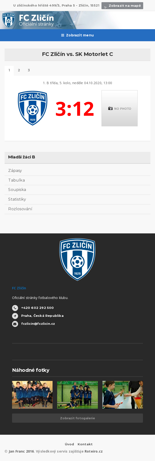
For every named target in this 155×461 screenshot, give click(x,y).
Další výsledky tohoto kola (29, 71)
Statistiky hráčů (19, 71)
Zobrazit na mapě (122, 5)
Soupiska (17, 189)
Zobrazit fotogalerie (77, 418)
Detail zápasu (9, 71)
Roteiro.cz (94, 451)
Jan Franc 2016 (21, 451)
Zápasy (15, 170)
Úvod (69, 444)
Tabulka (16, 180)
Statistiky (17, 199)
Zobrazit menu (77, 35)
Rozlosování (20, 209)
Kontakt (85, 444)
